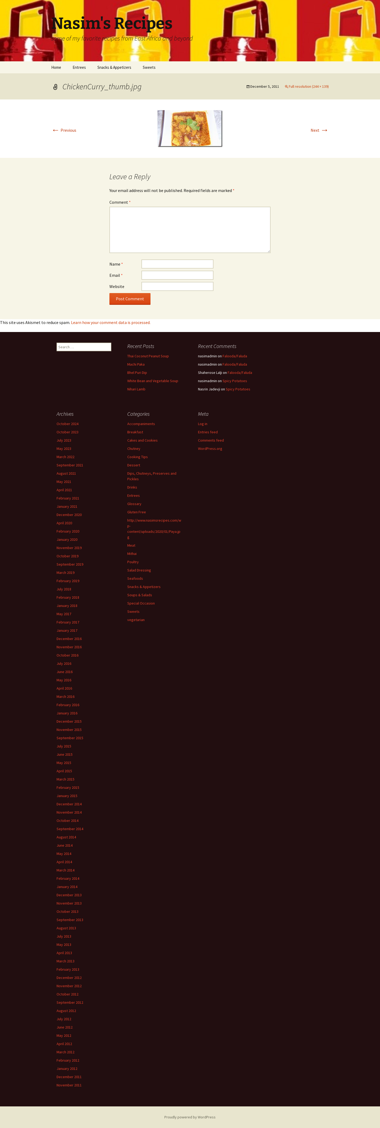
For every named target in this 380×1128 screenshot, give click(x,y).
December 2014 (69, 804)
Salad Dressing (139, 570)
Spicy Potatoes (235, 380)
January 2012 (67, 1068)
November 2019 (69, 547)
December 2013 (69, 895)
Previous (63, 130)
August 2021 (66, 473)
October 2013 (67, 911)
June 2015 (65, 754)
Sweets (149, 67)
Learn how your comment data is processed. (111, 322)
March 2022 (65, 456)
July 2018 (64, 589)
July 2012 (64, 1019)
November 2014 (69, 812)
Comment (120, 202)
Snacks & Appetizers (114, 67)
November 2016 (69, 647)
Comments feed (211, 440)
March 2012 (65, 1052)
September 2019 (70, 564)
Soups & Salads (139, 595)
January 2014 (67, 886)
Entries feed (208, 432)
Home (56, 67)
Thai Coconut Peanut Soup (148, 356)
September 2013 (70, 919)
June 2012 (65, 1027)
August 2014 (66, 837)
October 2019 (67, 556)
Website (116, 286)
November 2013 (69, 903)
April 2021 (64, 489)
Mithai (132, 553)
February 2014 (68, 878)
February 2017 (68, 622)
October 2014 (67, 820)
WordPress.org (210, 448)
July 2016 (64, 663)
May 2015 (64, 762)
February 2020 (68, 531)
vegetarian (136, 619)
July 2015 (64, 746)
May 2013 (64, 944)
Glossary (134, 503)
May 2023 (64, 448)
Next (320, 130)
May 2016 (64, 680)
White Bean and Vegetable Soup (152, 380)
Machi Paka (136, 364)
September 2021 (70, 465)
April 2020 (64, 523)
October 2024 (67, 423)
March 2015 (65, 779)
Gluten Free (136, 512)
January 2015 (67, 795)
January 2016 (67, 713)
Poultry (133, 561)
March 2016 (65, 696)
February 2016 (68, 704)
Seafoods (135, 578)
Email (116, 275)
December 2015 (69, 721)
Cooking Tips (137, 456)
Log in (202, 423)
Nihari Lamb (136, 389)
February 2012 (68, 1060)
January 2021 (67, 506)
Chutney (133, 448)
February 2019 (68, 580)
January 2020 (67, 539)
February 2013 (68, 969)
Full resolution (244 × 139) (309, 86)
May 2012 (64, 1035)
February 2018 (68, 597)
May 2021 (64, 481)
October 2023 (67, 432)
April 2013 (64, 952)
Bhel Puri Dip (137, 372)
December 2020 (69, 514)
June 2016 (65, 671)
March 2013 (65, 961)
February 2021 (68, 498)
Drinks (132, 487)
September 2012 (70, 1002)
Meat (131, 545)
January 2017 (67, 630)
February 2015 (68, 787)
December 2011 (69, 1076)
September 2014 (70, 828)
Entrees (79, 67)
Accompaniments (141, 423)
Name (116, 264)
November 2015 (69, 729)
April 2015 (64, 771)
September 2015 (70, 737)
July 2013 (64, 936)
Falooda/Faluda (235, 356)
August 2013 (66, 928)
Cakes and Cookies (142, 440)
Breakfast (135, 432)
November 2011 (69, 1085)
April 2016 (64, 688)
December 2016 (69, 638)
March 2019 (65, 572)
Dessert (133, 465)
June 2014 (65, 845)
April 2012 (64, 1043)
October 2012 (67, 994)
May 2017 (64, 613)
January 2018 (67, 605)
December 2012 (69, 977)
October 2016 (67, 655)
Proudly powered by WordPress (190, 1117)
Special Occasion (141, 603)
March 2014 (65, 870)
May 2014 (64, 853)
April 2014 (64, 861)
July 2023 (64, 440)
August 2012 (66, 1010)
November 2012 (69, 985)
